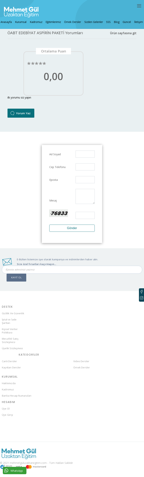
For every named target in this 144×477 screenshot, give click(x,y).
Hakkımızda (9, 385)
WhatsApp (13, 470)
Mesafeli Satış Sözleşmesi (10, 342)
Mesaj (53, 202)
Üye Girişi (7, 417)
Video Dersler (81, 363)
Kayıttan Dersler (11, 369)
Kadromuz (37, 20)
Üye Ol (6, 410)
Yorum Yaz (23, 115)
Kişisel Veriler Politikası (10, 332)
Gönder (72, 230)
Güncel (124, 20)
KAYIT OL (16, 279)
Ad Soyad (55, 156)
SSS (107, 20)
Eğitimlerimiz (54, 20)
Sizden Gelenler (93, 20)
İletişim (135, 20)
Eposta (53, 181)
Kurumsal (22, 20)
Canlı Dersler (9, 363)
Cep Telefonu (57, 169)
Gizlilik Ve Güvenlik (13, 315)
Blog (115, 20)
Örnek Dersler (72, 20)
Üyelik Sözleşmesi (12, 350)
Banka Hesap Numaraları (16, 397)
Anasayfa (8, 20)
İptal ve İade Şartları (9, 323)
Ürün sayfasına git (123, 35)
